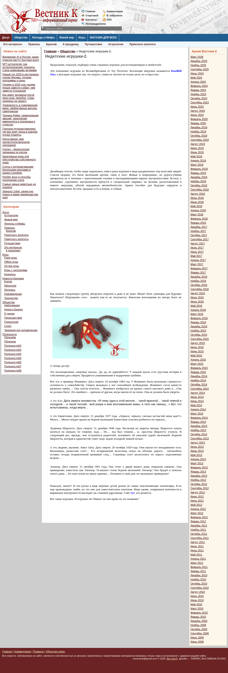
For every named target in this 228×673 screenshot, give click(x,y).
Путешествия (93, 44)
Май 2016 (196, 305)
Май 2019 (196, 156)
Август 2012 (197, 492)
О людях (9, 313)
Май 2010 (196, 604)
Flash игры (10, 257)
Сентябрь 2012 (199, 488)
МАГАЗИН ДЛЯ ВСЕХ (103, 37)
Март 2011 (196, 563)
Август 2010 (197, 592)
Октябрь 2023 (198, 98)
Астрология (115, 44)
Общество (20, 37)
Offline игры (11, 261)
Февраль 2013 (199, 467)
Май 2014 (196, 405)
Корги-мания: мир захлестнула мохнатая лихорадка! (16, 142)
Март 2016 (196, 314)
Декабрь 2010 (198, 575)
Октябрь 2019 (198, 135)
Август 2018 (197, 193)
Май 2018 (196, 206)
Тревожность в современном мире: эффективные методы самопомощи (20, 108)
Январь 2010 (198, 616)
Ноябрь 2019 (198, 131)
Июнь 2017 (197, 251)
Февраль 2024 (199, 86)
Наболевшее (12, 305)
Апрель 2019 (198, 160)
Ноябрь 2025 (198, 65)
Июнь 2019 (197, 152)
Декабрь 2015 (198, 326)
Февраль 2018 (199, 218)
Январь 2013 (198, 471)
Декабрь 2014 (198, 376)
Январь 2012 (198, 521)
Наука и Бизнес (13, 309)
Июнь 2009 (197, 641)
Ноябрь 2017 (198, 231)
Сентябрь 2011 (199, 538)
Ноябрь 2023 (198, 94)
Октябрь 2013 (198, 434)
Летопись (9, 289)
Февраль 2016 (199, 318)
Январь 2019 (198, 173)
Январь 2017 (198, 272)
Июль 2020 (197, 115)
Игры (82, 37)
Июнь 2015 (197, 351)
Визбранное (114, 15)
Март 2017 (196, 264)
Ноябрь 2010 (198, 579)
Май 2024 (196, 77)
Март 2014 (196, 413)
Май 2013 (196, 455)
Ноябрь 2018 (198, 181)
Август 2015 (197, 343)
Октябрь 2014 (198, 384)
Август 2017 (197, 243)
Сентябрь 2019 (199, 139)
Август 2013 (197, 442)
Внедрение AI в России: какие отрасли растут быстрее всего (20, 58)
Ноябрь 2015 (198, 330)
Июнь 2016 (197, 301)
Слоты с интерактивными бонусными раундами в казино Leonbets (17, 169)
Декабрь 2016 (198, 276)
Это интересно (12, 44)
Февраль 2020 (199, 119)
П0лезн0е (10, 337)
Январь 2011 (198, 571)
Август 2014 (197, 392)
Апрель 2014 (198, 409)
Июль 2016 (197, 297)
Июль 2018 (197, 198)
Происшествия (13, 317)
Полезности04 (12, 354)
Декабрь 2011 (198, 525)
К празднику (71, 44)
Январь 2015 (198, 372)
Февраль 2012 (199, 517)
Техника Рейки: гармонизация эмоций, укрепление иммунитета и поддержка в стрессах (20, 120)
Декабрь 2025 (198, 61)
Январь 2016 (198, 322)
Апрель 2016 (198, 310)
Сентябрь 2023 (199, 102)
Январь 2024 (198, 90)
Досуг (6, 37)
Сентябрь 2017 (199, 239)
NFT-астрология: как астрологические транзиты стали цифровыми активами (19, 67)
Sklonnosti (10, 285)
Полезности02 (12, 345)
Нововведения (13, 294)
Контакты (91, 19)
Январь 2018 (198, 222)
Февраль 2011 (199, 567)
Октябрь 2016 (198, 285)
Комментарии (115, 11)
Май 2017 (196, 256)
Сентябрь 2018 (199, 189)
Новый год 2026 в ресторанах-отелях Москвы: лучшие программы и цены (20, 77)
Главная (90, 11)
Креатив (51, 44)
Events (8, 281)
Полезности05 (12, 358)
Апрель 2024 (198, 81)
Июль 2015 (197, 347)
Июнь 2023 (197, 106)
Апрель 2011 (198, 558)
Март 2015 (196, 363)
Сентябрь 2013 (199, 438)
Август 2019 (197, 144)
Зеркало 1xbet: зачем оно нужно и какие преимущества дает (20, 194)
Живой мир (66, 37)
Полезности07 (12, 366)
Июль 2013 (197, 446)
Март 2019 (196, 164)
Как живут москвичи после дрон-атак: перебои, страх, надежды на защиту (18, 98)
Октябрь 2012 (198, 484)
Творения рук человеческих (21, 330)
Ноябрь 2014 (198, 380)
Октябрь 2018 (198, 185)
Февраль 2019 (199, 168)
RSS (109, 19)
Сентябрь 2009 (199, 633)
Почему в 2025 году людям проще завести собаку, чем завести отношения (18, 87)
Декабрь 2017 (198, 227)
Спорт (8, 326)
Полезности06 (12, 362)
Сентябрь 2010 (199, 587)
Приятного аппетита (142, 44)
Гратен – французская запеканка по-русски (15, 151)
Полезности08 (12, 370)
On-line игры (11, 266)
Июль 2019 (197, 148)
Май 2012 (196, 504)
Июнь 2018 (197, 202)
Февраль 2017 (199, 268)
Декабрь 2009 (198, 621)
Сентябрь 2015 (199, 339)
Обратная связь (55, 651)
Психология (11, 322)
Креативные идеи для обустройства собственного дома (19, 159)
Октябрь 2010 (198, 583)
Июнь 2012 (197, 500)
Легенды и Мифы (43, 37)
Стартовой (92, 15)
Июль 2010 (197, 596)
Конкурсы (10, 274)
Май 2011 (196, 554)
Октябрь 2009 (198, 629)
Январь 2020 (198, 123)
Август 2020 (197, 110)
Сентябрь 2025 (199, 69)
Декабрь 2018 (198, 177)
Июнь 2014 (197, 401)
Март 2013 (196, 463)
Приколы (34, 44)
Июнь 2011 (197, 550)
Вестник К (172, 658)
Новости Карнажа (13, 278)
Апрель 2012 (198, 509)
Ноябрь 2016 (198, 280)
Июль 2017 (197, 247)
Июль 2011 (197, 546)
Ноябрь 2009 (198, 625)
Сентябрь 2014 (199, 388)
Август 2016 (197, 293)
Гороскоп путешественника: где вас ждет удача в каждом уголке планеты (19, 131)
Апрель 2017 (198, 260)
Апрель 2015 (198, 359)
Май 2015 (196, 355)
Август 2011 (197, 542)
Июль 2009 (197, 637)
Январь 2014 (198, 421)
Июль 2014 (197, 397)
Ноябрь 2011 (198, 529)
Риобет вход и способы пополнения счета (16, 179)
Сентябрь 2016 (199, 289)
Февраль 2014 (199, 417)
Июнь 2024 (197, 73)
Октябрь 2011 (198, 533)
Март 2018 (196, 214)
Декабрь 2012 (198, 475)
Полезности (9, 334)
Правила (38, 651)
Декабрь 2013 (198, 426)
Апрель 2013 (198, 459)
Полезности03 (12, 349)
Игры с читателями (15, 270)
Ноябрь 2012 (198, 480)
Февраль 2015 (199, 368)
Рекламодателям (94, 23)
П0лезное (10, 341)
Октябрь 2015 (198, 334)
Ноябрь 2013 (198, 430)
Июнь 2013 (197, 451)
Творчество (11, 298)
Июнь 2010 (197, 600)
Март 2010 (196, 608)
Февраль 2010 (199, 612)
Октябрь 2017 (198, 235)
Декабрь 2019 (198, 127)
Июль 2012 (197, 496)
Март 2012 (196, 513)
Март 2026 (196, 57)
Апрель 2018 (198, 210)
